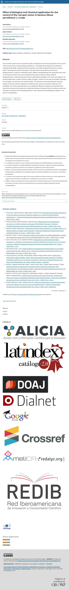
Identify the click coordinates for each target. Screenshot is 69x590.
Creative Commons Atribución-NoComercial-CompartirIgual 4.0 (43, 138)
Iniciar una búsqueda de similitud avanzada (26, 294)
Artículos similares (9, 209)
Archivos (10, 7)
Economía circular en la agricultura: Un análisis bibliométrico (42, 235)
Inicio (4, 7)
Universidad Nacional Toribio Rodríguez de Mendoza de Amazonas (24, 567)
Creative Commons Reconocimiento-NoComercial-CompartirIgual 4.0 (38, 561)
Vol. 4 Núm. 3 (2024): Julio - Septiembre (25, 7)
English (5, 311)
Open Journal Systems (9, 301)
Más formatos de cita (8, 201)
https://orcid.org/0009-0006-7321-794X (13, 29)
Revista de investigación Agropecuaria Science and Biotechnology (24, 2)
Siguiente (61, 291)
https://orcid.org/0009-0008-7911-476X (13, 36)
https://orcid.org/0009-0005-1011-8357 (13, 43)
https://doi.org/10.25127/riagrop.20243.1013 (19, 48)
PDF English (7, 99)
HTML (18, 99)
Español (5, 314)
